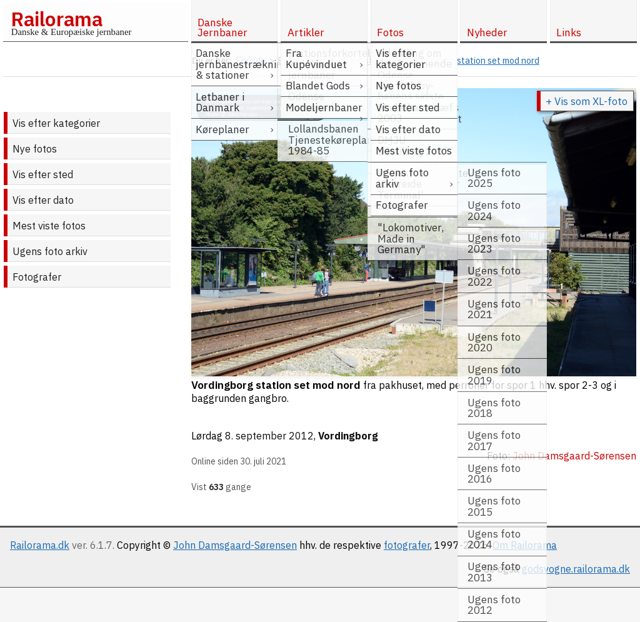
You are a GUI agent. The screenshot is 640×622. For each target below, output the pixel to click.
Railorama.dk (39, 545)
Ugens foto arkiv (50, 251)
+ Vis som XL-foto (587, 101)
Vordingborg (348, 435)
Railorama (56, 19)
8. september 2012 (269, 435)
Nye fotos (34, 149)
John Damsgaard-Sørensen (235, 545)
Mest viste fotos (49, 225)
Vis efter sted (42, 174)
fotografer (407, 545)
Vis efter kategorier (56, 123)
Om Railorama (524, 545)
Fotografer (36, 277)
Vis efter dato (43, 200)
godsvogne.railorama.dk (576, 569)
